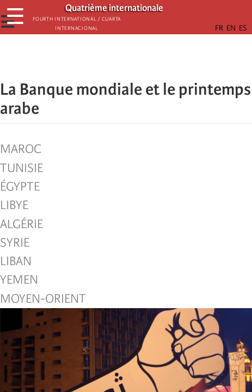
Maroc (20, 149)
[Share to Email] (141, 57)
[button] (156, 57)
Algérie (21, 224)
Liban (16, 261)
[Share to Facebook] (95, 57)
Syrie (14, 243)
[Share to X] (111, 57)
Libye (14, 205)
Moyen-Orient (43, 299)
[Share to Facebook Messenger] (126, 57)
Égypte (20, 187)
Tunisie (21, 168)
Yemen (19, 280)
